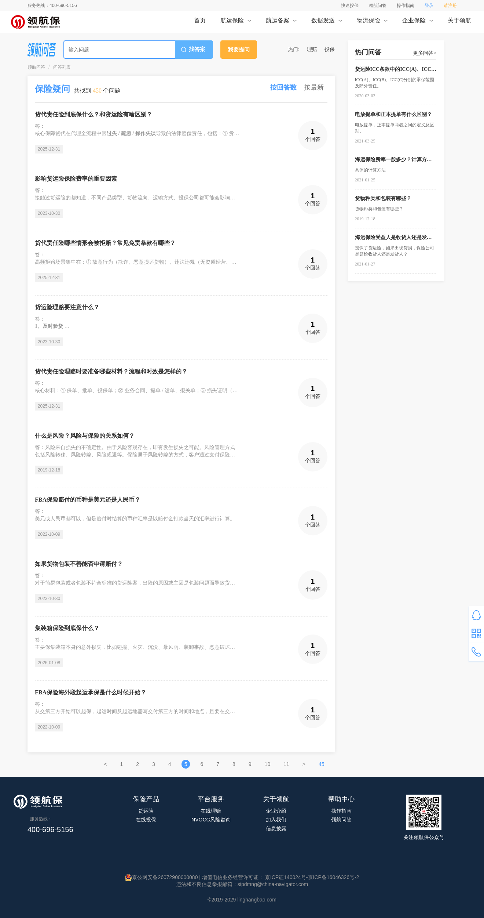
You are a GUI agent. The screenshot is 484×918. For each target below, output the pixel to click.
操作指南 (405, 5)
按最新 (314, 87)
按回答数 (283, 87)
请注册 (450, 5)
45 (321, 764)
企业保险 (417, 22)
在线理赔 (211, 811)
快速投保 (350, 5)
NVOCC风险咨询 (211, 820)
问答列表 (62, 67)
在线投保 (146, 820)
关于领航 (459, 22)
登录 (429, 5)
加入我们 (276, 820)
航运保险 (235, 22)
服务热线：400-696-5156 (52, 5)
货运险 (146, 811)
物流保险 (372, 22)
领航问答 (377, 5)
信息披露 (276, 828)
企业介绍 (276, 811)
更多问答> (424, 53)
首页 (200, 22)
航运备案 (281, 22)
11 (286, 764)
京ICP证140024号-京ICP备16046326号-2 (311, 877)
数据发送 (326, 22)
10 (268, 764)
